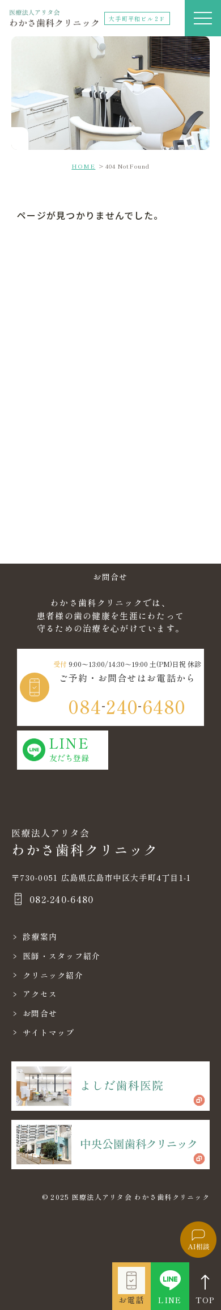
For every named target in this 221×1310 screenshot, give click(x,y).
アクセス (40, 994)
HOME (83, 166)
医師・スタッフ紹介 (62, 955)
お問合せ (40, 1013)
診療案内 (40, 936)
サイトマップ (49, 1032)
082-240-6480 (61, 899)
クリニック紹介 (53, 975)
